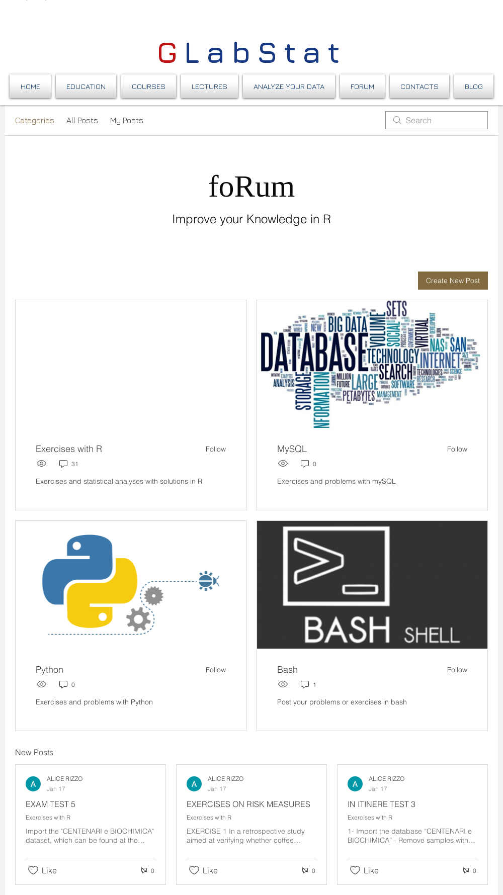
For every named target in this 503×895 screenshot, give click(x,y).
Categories (34, 120)
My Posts (126, 120)
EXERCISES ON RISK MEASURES (248, 804)
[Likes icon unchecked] (33, 870)
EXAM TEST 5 (50, 804)
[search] (436, 120)
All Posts (82, 120)
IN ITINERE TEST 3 (381, 804)
